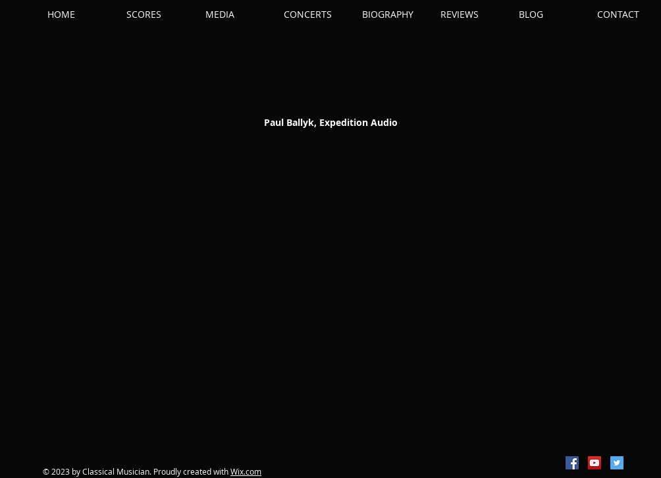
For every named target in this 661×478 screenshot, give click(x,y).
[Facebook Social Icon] (572, 462)
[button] (159, 14)
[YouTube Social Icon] (594, 462)
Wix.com (245, 471)
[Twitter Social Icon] (616, 462)
